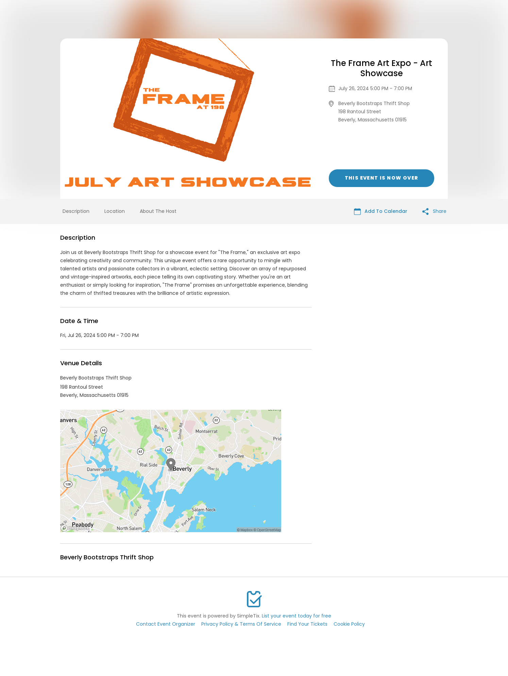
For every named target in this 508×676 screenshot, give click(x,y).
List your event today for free (296, 615)
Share (434, 211)
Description (76, 211)
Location (114, 211)
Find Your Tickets (307, 624)
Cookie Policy (349, 624)
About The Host (158, 211)
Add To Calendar (380, 211)
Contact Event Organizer (165, 624)
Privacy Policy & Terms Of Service (241, 624)
